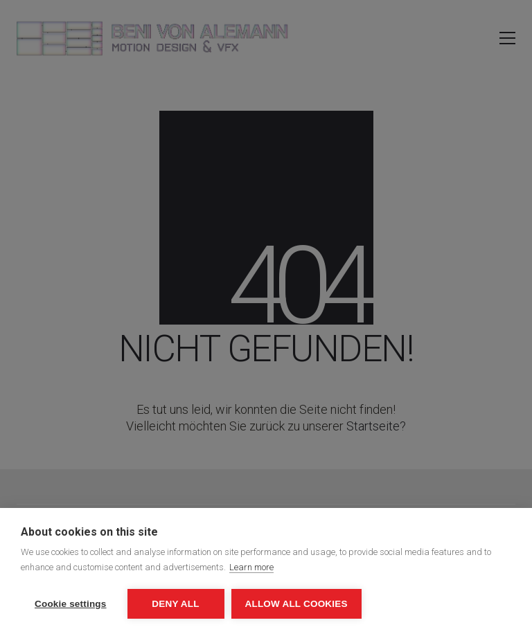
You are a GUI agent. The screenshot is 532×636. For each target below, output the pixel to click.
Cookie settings (71, 604)
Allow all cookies (296, 604)
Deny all (175, 604)
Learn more (251, 567)
